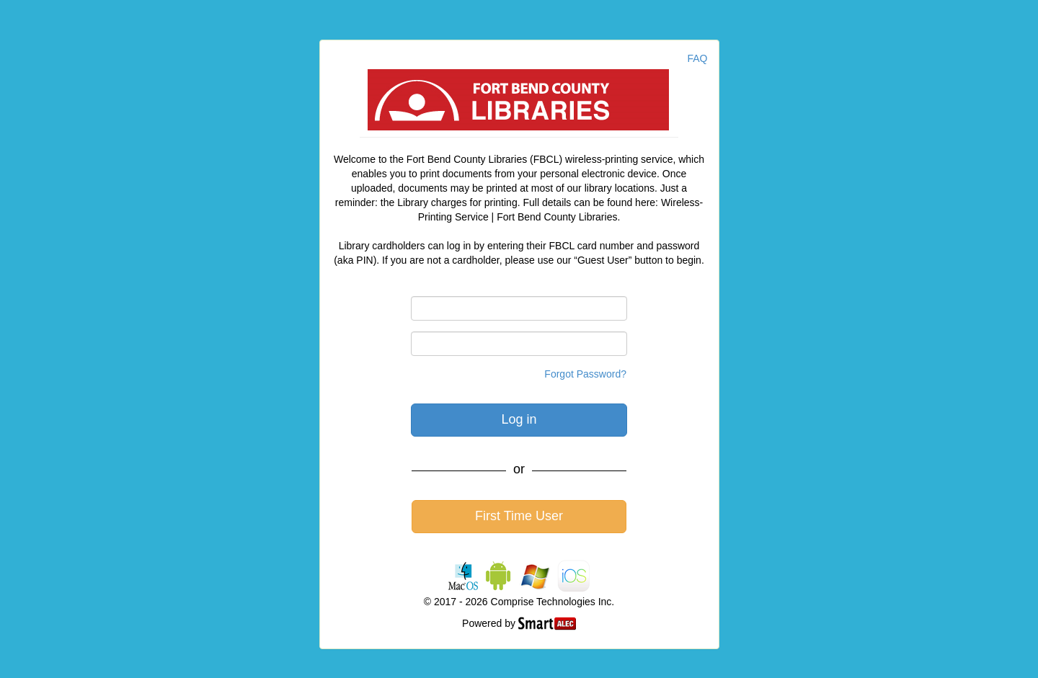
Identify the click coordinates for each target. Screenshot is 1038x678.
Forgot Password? (585, 374)
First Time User (519, 516)
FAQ (697, 58)
